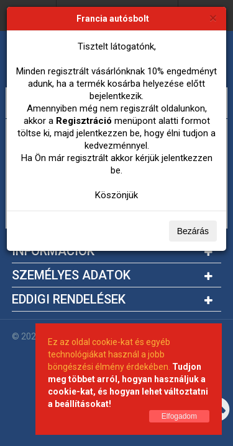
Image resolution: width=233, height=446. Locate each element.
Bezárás (193, 231)
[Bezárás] (213, 17)
